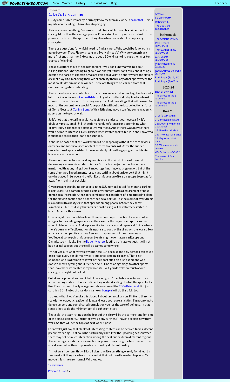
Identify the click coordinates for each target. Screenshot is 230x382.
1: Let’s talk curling (66, 14)
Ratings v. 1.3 (162, 21)
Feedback (221, 3)
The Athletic (162, 38)
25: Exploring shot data (165, 140)
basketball (137, 20)
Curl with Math (88, 97)
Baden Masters (96, 241)
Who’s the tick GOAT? (167, 152)
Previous (53, 370)
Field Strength (163, 17)
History (80, 3)
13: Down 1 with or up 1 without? (167, 125)
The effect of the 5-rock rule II (166, 104)
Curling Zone (81, 109)
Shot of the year (164, 91)
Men (56, 3)
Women (67, 3)
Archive (159, 13)
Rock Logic (161, 77)
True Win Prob (98, 3)
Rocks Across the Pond (168, 70)
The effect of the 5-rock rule (166, 97)
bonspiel (107, 290)
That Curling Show (165, 49)
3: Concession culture (167, 119)
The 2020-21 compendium (162, 27)
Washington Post (165, 63)
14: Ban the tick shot (166, 130)
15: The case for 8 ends (168, 134)
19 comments (55, 364)
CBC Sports (161, 56)
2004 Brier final (129, 286)
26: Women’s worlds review (166, 147)
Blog (114, 3)
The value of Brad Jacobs (165, 158)
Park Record (162, 42)
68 (64, 370)
